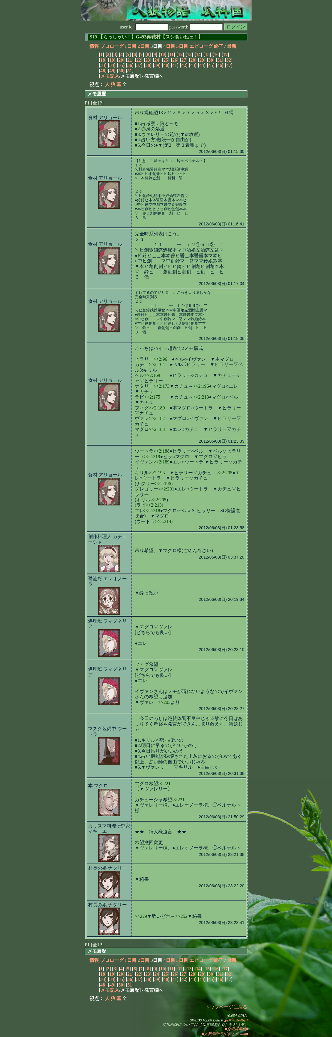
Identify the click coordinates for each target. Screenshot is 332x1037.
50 (120, 70)
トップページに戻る (226, 1006)
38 (147, 65)
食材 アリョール (105, 117)
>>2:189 (162, 461)
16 (216, 54)
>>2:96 (160, 359)
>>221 (164, 783)
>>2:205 (224, 472)
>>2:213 (201, 396)
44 (201, 65)
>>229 (141, 916)
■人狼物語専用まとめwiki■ (225, 1033)
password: (196, 26)
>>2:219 (152, 456)
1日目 (130, 46)
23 (147, 60)
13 (189, 54)
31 (219, 60)
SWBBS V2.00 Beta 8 (206, 1020)
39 (156, 65)
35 (120, 65)
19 (111, 60)
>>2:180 (157, 407)
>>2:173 (162, 386)
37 (138, 65)
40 (165, 65)
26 (174, 60)
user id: (144, 26)
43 (192, 65)
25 (165, 60)
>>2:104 (157, 364)
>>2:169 (152, 375)
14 (198, 54)
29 (201, 60)
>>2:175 (152, 396)
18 (102, 60)
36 (129, 65)
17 (225, 54)
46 (219, 65)
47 (228, 65)
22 (138, 60)
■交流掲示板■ (236, 1029)
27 (183, 60)
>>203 (164, 702)
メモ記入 (109, 76)
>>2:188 (162, 450)
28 (192, 60)
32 (228, 60)
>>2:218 (152, 510)
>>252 (181, 916)
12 (180, 54)
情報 (94, 46)
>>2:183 (157, 429)
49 (111, 70)
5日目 (182, 46)
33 (102, 65)
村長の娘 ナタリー (107, 868)
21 (129, 60)
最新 (231, 46)
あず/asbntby (234, 1020)
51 (129, 70)
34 (111, 65)
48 (102, 70)
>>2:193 (157, 472)
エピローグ (201, 46)
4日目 (169, 46)
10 (162, 54)
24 (156, 60)
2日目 (143, 46)
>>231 (178, 799)
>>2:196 (201, 386)
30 (210, 60)
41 (174, 65)
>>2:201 (166, 488)
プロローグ (112, 46)
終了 (218, 46)
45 (210, 65)
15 (207, 54)
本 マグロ (98, 785)
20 (120, 60)
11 (171, 54)
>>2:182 (157, 418)
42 (183, 65)
